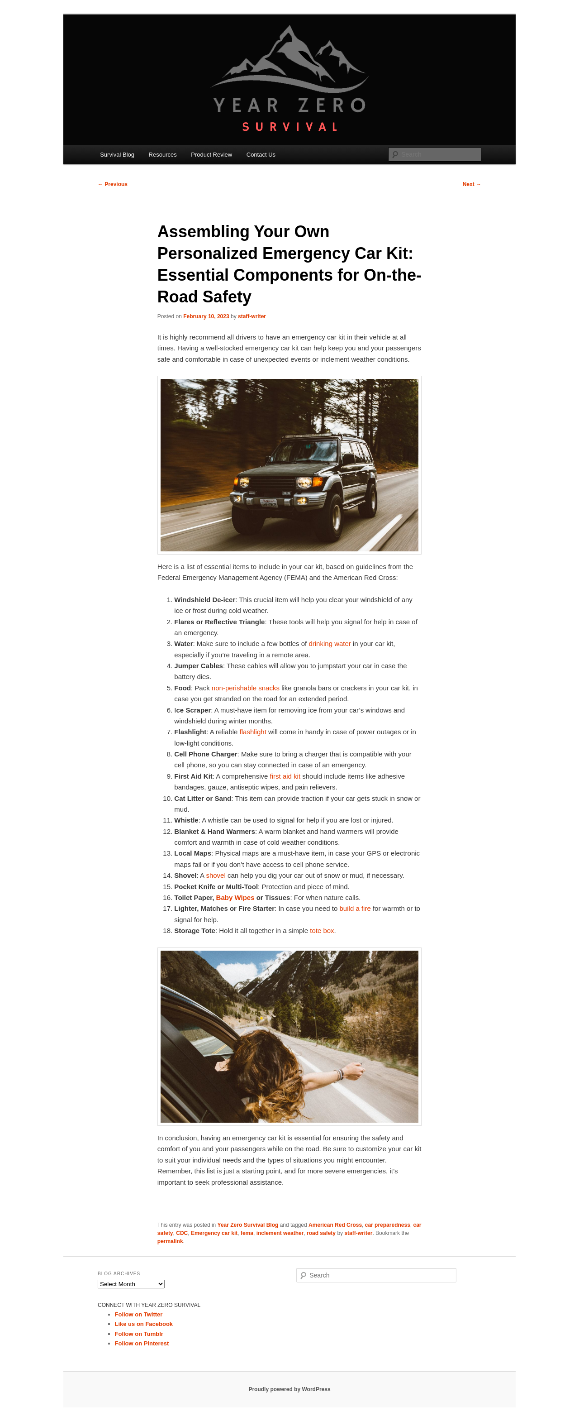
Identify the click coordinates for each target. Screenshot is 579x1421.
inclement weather (280, 1233)
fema (247, 1233)
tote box (322, 930)
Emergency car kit (214, 1233)
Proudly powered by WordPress (289, 1389)
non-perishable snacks (245, 688)
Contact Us (261, 154)
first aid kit (285, 776)
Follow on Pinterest (142, 1343)
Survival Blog (117, 154)
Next (472, 184)
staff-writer (252, 316)
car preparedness (387, 1225)
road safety (321, 1233)
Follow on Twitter (139, 1314)
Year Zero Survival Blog (248, 1225)
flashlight (253, 732)
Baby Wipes (235, 897)
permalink (170, 1241)
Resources (163, 154)
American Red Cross (335, 1225)
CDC (182, 1233)
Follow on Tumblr (139, 1333)
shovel (215, 875)
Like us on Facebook (144, 1324)
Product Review (211, 154)
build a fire (355, 908)
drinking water (329, 643)
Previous (113, 184)
